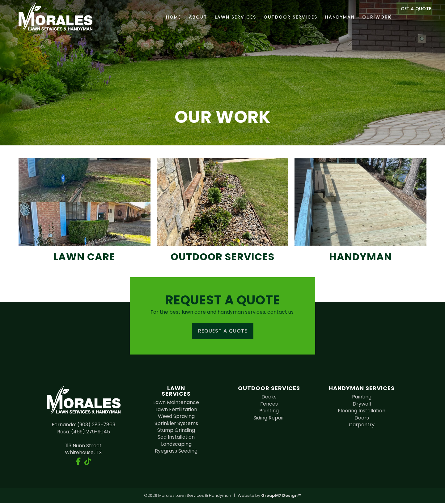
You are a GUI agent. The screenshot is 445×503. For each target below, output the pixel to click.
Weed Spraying (176, 416)
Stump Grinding (176, 430)
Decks (269, 396)
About (189, 17)
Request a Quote (222, 330)
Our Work (368, 17)
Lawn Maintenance (176, 402)
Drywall (362, 403)
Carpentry (362, 424)
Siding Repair (268, 417)
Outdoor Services (282, 17)
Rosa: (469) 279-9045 (83, 431)
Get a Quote (414, 17)
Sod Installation (176, 437)
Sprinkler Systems (176, 423)
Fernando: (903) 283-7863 (83, 424)
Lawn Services (226, 17)
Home (164, 17)
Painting (269, 410)
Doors (361, 417)
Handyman (331, 17)
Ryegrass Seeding (176, 450)
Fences (269, 403)
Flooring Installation (361, 410)
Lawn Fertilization (176, 409)
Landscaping (176, 444)
